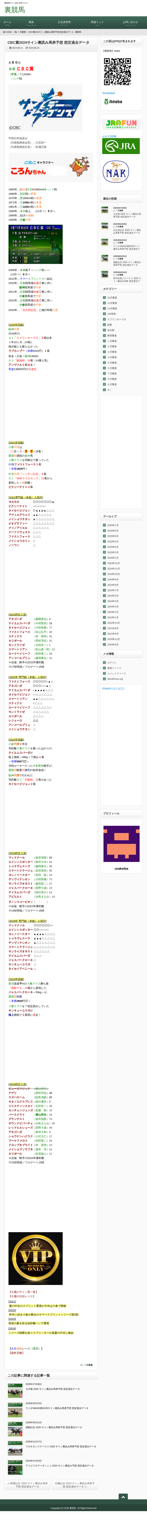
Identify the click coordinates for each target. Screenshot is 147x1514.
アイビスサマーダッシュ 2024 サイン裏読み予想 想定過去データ (60, 1465)
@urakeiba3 (108, 92)
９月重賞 (112, 384)
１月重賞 (112, 341)
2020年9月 (112, 644)
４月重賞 (112, 357)
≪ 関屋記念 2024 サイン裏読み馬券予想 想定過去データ (27, 1485)
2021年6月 (112, 633)
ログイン (112, 662)
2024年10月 (113, 574)
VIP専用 (111, 314)
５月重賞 (112, 362)
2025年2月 (112, 552)
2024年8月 (112, 585)
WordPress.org (115, 679)
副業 (109, 324)
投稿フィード (114, 668)
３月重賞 (112, 352)
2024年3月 (112, 606)
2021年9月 (112, 628)
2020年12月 (113, 639)
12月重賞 (112, 308)
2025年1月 (112, 557)
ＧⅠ (109, 389)
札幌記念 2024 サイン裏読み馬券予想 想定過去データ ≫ (75, 1485)
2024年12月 (113, 563)
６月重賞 (112, 368)
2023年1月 (112, 617)
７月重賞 (88, 1365)
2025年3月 (112, 547)
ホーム (7, 21)
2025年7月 (112, 525)
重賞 (31, 21)
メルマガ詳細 (109, 136)
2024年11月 (113, 568)
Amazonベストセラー (113, 688)
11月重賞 (112, 303)
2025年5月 (112, 536)
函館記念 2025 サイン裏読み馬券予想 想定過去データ (54, 1427)
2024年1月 (112, 612)
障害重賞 (112, 335)
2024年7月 (112, 590)
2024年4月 (112, 601)
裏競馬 (14, 10)
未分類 (110, 330)
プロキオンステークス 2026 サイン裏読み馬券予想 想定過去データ (61, 1446)
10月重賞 (112, 297)
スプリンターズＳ (116, 319)
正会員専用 (64, 21)
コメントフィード (116, 673)
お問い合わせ (130, 21)
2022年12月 (113, 623)
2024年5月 (112, 595)
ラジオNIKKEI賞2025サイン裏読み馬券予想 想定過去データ (57, 1408)
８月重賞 (112, 379)
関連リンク (97, 21)
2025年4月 (112, 541)
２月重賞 (112, 346)
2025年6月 (112, 530)
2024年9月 (112, 579)
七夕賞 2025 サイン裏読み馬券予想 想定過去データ (53, 1389)
